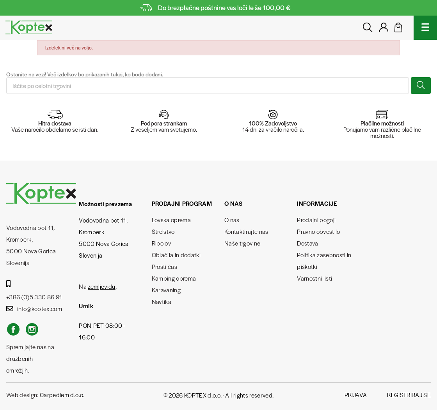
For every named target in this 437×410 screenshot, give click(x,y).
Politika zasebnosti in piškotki (324, 260)
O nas (232, 220)
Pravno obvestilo (318, 231)
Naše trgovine (242, 243)
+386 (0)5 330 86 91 (34, 290)
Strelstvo (163, 231)
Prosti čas (164, 266)
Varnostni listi (314, 278)
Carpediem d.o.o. (62, 395)
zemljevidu (101, 286)
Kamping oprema (174, 278)
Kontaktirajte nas (246, 231)
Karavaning (166, 290)
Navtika (161, 301)
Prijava (356, 395)
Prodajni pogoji (316, 220)
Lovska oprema (171, 220)
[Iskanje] (207, 85)
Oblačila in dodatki (176, 255)
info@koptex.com (34, 308)
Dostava (307, 243)
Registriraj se (409, 395)
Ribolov (161, 243)
